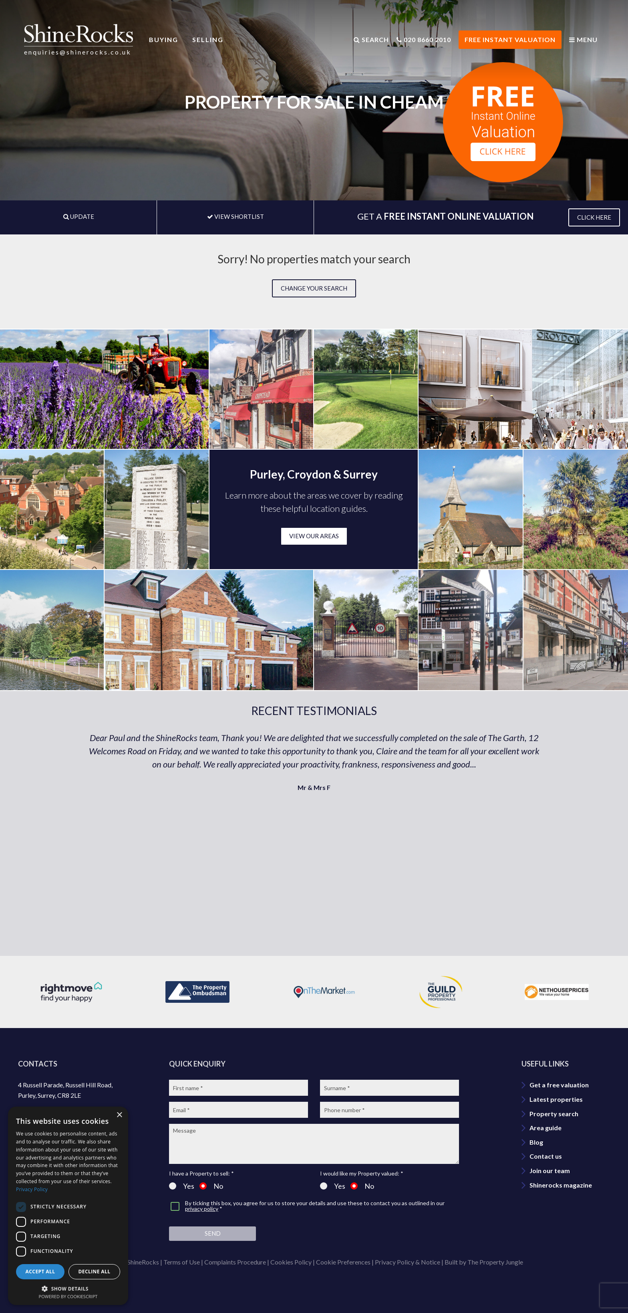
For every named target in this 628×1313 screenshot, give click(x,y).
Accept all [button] (40, 1271)
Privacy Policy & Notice (407, 1262)
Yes (181, 1186)
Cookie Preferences (343, 1262)
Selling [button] (207, 39)
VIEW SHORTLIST (235, 216)
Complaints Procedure (235, 1262)
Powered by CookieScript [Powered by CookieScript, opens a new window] (68, 1296)
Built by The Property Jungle (484, 1262)
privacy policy (201, 1208)
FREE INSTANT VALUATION (510, 39)
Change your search (314, 288)
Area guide (545, 1127)
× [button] (119, 1115)
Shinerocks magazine (560, 1185)
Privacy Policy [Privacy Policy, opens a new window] (32, 1189)
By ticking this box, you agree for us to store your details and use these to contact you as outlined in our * (315, 1206)
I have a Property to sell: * (201, 1173)
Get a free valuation (559, 1085)
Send (213, 1233)
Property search (553, 1113)
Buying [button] (163, 39)
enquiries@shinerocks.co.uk (77, 52)
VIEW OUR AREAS (314, 535)
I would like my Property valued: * (361, 1173)
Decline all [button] (94, 1271)
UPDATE (78, 216)
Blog (536, 1142)
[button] (68, 1288)
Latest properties (556, 1099)
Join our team (549, 1170)
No (211, 1186)
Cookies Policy (291, 1262)
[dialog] (68, 1206)
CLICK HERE (594, 217)
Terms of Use (181, 1262)
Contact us (545, 1156)
